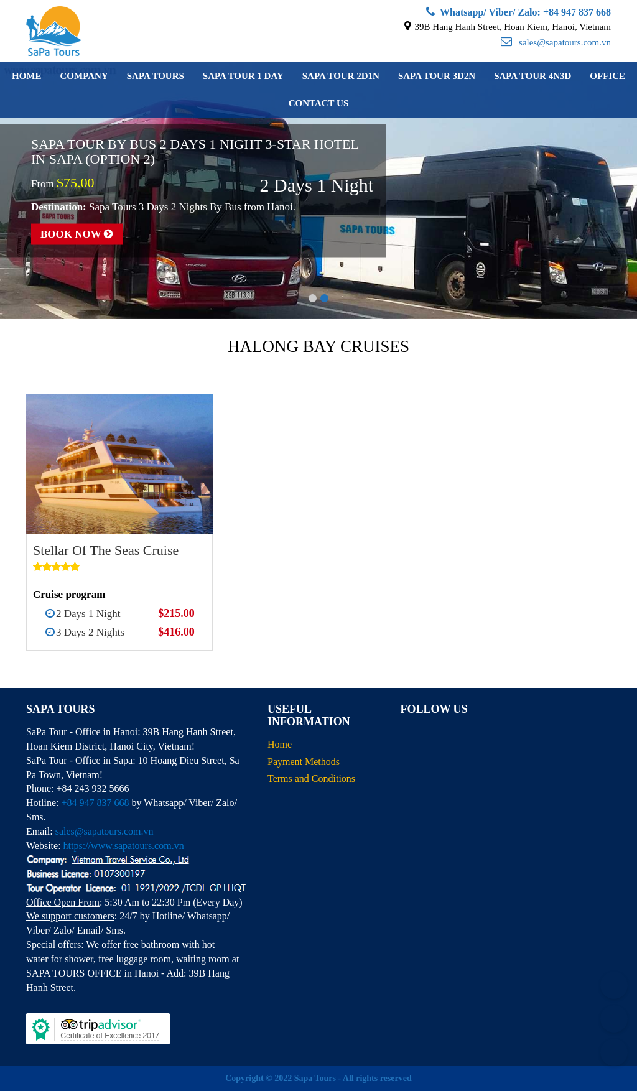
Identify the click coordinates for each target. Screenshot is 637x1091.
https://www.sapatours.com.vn (123, 845)
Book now (76, 234)
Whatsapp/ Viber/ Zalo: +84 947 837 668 (518, 12)
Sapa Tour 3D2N (436, 76)
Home (27, 76)
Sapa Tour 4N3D (532, 76)
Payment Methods (303, 761)
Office (607, 76)
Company (84, 76)
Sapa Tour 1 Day (243, 76)
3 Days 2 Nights (90, 632)
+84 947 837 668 (95, 802)
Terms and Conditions (311, 778)
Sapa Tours (155, 76)
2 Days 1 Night (88, 614)
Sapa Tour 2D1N (340, 76)
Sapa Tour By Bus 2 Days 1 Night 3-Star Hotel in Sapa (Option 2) (194, 151)
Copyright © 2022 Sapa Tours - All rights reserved (318, 1078)
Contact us (319, 103)
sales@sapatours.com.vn (556, 42)
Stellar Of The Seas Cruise (106, 550)
